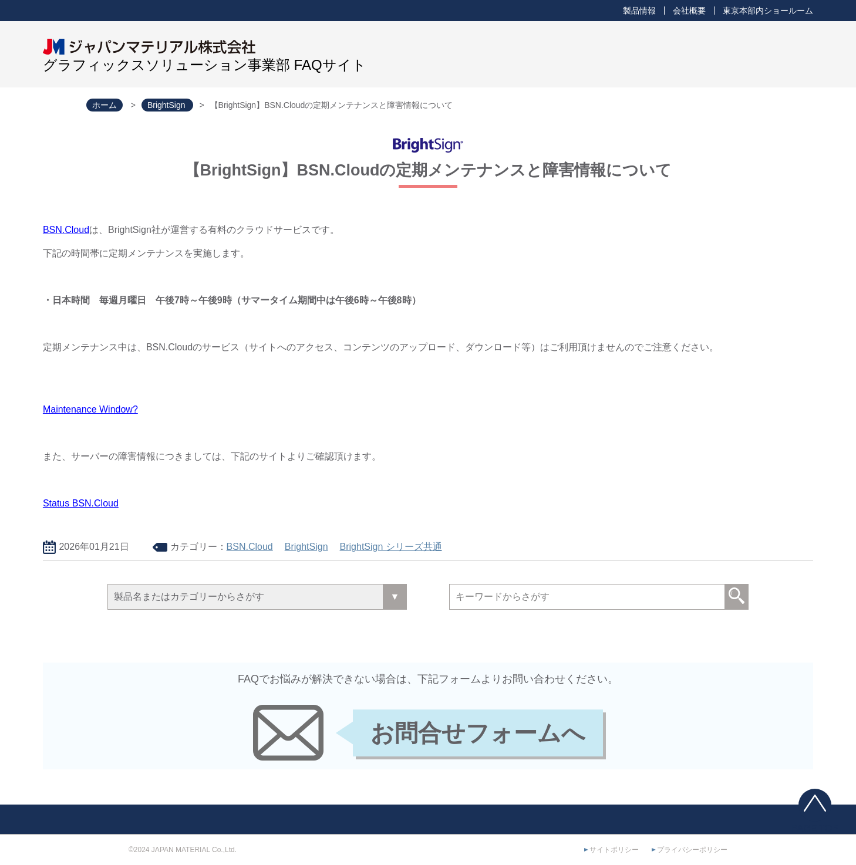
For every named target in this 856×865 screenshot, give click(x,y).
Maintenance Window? (90, 409)
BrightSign (306, 547)
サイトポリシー (614, 850)
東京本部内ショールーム (768, 10)
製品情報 (639, 10)
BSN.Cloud (66, 230)
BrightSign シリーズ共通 (391, 547)
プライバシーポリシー (692, 850)
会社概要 (689, 10)
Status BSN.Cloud (81, 503)
